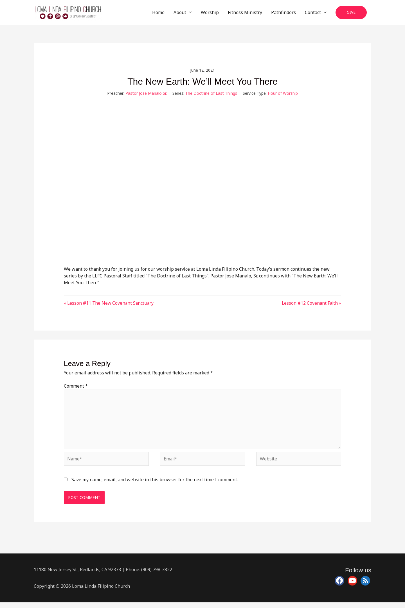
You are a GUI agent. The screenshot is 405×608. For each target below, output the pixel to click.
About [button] (180, 14)
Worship (210, 14)
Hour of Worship (283, 97)
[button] (351, 14)
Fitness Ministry (245, 14)
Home (158, 14)
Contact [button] (313, 14)
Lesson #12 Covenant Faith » (310, 307)
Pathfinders (283, 14)
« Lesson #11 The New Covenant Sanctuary (110, 307)
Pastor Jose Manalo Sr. (146, 97)
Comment (76, 390)
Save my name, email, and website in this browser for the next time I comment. (154, 485)
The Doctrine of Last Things (211, 97)
